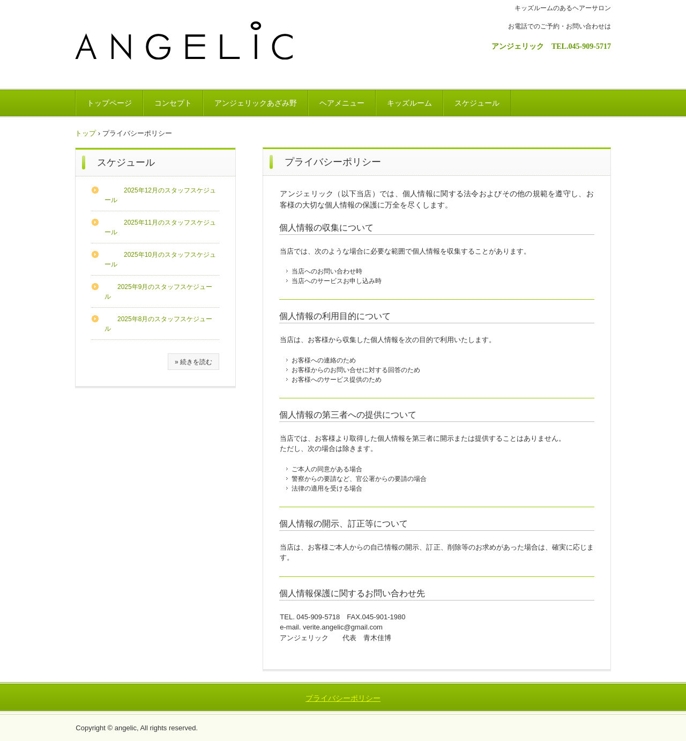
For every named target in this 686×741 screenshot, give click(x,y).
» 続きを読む (193, 362)
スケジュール (476, 103)
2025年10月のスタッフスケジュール (160, 259)
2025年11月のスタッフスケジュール (160, 227)
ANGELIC (191, 49)
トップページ (109, 103)
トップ (85, 133)
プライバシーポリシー (343, 698)
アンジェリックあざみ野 (255, 103)
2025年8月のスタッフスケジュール (158, 323)
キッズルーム (409, 103)
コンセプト (173, 103)
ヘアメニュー (341, 103)
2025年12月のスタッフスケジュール (160, 195)
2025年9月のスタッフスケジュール (158, 291)
